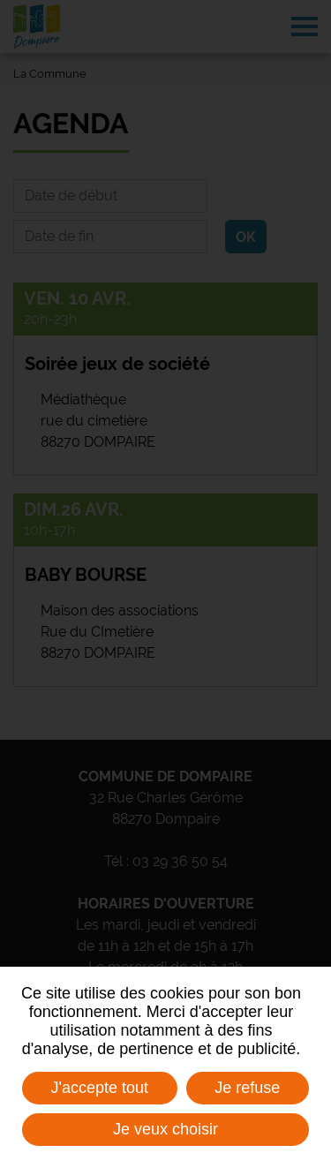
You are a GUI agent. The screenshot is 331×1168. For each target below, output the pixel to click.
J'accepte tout (100, 1087)
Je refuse (247, 1087)
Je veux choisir (165, 1129)
